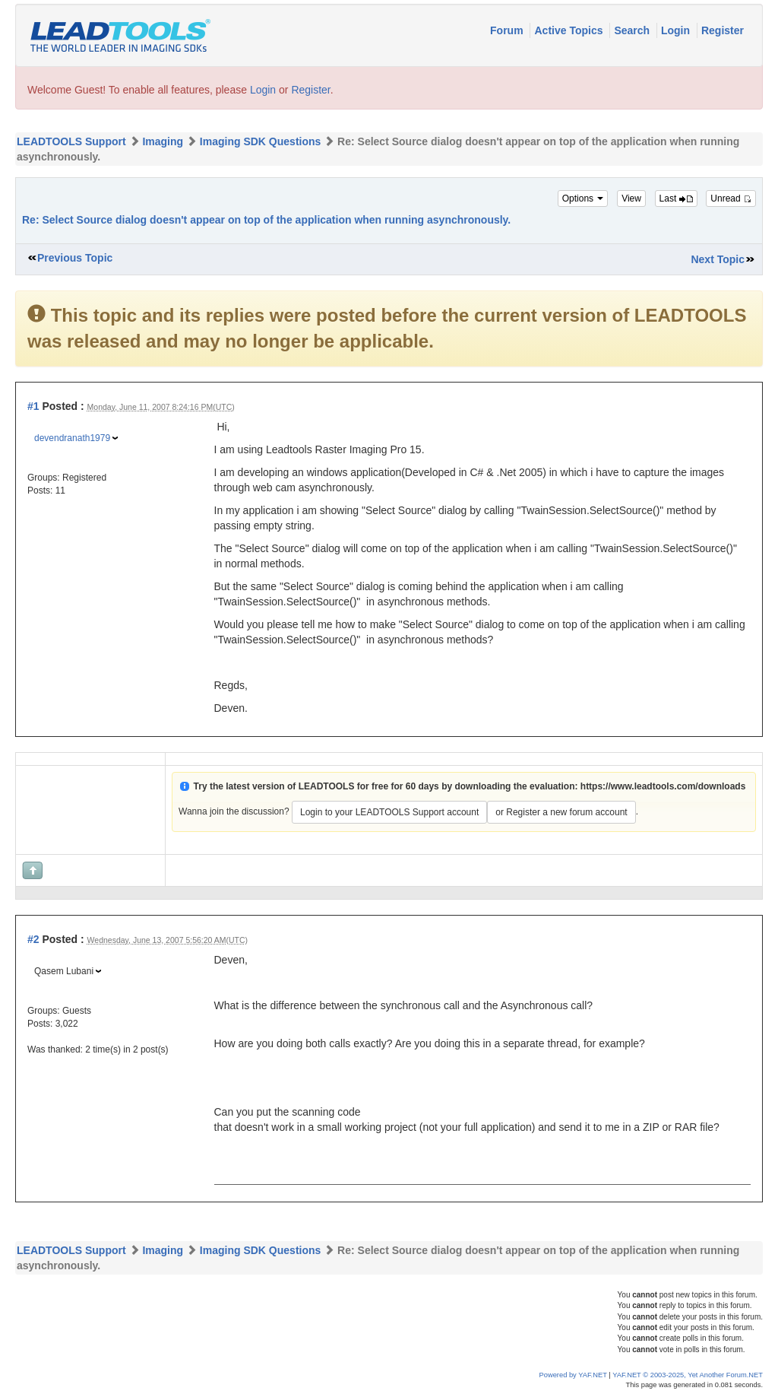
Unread (730, 198)
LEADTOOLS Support (71, 141)
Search (633, 30)
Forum (508, 30)
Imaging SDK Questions (260, 141)
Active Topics (570, 30)
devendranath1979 (72, 438)
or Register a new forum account (561, 812)
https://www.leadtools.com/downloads (663, 786)
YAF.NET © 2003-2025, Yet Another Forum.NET (687, 1375)
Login (677, 30)
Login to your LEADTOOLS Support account (389, 812)
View (631, 198)
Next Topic (718, 259)
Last (676, 198)
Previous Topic (74, 258)
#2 (33, 939)
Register (722, 30)
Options (583, 198)
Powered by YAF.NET (573, 1375)
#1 (33, 406)
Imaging (162, 141)
